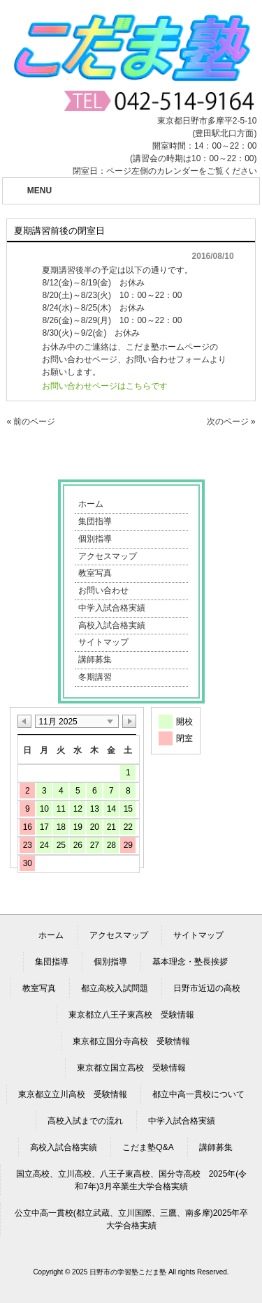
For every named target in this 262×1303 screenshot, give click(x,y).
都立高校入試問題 (114, 988)
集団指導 (95, 521)
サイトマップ (103, 642)
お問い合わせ (103, 590)
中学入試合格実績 (111, 608)
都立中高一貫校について (198, 1094)
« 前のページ (30, 421)
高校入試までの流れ (85, 1121)
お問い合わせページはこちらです (105, 386)
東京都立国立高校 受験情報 (131, 1068)
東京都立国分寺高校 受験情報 (131, 1041)
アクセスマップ (107, 556)
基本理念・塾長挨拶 (190, 962)
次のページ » (231, 421)
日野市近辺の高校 (206, 988)
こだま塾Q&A (147, 1147)
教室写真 (95, 573)
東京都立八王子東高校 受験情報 (131, 1015)
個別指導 (95, 539)
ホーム (90, 504)
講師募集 (95, 659)
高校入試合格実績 (111, 625)
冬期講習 (95, 677)
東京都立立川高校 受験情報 (72, 1094)
